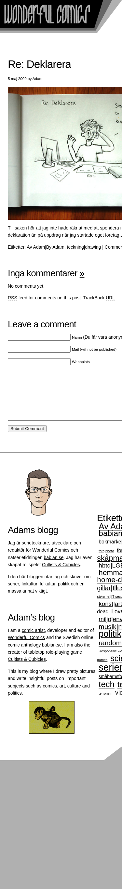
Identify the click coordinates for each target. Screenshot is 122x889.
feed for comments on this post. (45, 297)
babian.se (54, 567)
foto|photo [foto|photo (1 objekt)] (106, 561)
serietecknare (35, 552)
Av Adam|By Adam (45, 247)
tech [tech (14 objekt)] (106, 694)
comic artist (33, 640)
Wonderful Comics (50, 559)
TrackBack (99, 297)
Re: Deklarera (39, 64)
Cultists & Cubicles (61, 574)
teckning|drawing (84, 247)
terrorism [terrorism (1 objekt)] (105, 703)
